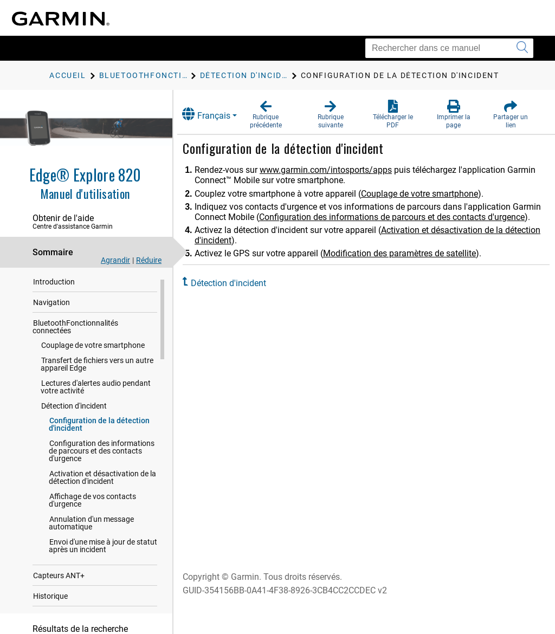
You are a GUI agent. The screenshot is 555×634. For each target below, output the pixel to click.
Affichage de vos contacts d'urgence (92, 504)
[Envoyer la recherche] (522, 48)
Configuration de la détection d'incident (99, 428)
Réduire (149, 260)
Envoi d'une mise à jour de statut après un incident (103, 549)
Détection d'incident (74, 409)
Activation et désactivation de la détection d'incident (102, 481)
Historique (50, 600)
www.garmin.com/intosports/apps (336, 170)
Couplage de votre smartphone (93, 349)
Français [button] (216, 114)
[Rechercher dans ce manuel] (449, 48)
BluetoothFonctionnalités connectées (75, 330)
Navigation (51, 306)
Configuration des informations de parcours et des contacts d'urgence (101, 455)
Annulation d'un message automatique (91, 527)
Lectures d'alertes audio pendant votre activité (96, 391)
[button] (275, 115)
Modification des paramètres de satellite (409, 264)
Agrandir (115, 260)
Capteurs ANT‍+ (59, 579)
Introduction (54, 285)
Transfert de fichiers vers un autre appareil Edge (97, 368)
